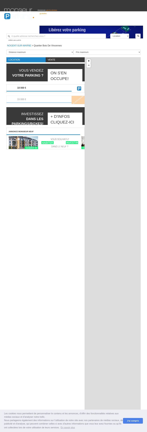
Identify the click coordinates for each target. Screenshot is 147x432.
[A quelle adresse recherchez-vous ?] (56, 36)
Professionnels (96, 22)
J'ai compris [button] (133, 421)
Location (14, 60)
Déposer (116, 22)
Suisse (140, 22)
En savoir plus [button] (68, 427)
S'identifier (107, 22)
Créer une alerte (14, 40)
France (124, 22)
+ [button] (89, 61)
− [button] (89, 65)
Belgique (132, 22)
